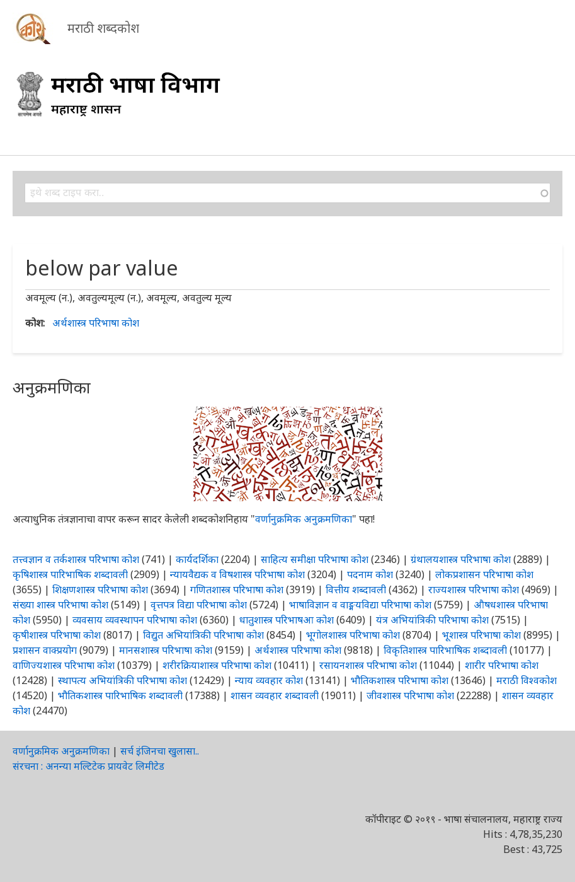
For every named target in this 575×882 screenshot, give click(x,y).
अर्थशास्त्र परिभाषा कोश (95, 323)
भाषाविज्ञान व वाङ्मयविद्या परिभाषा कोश (360, 605)
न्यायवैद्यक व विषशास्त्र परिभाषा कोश (237, 574)
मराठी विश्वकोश (526, 680)
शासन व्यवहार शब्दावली (275, 695)
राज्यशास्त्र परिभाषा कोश (473, 589)
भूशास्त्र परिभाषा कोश (481, 635)
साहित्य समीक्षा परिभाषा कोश (314, 559)
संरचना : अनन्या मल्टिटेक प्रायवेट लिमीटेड (88, 766)
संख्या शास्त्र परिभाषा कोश (60, 605)
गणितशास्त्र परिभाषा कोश (236, 589)
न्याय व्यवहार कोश (269, 680)
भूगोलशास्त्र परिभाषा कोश (353, 635)
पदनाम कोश (370, 574)
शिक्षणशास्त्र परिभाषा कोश (100, 589)
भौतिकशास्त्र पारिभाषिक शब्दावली (120, 695)
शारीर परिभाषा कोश (501, 665)
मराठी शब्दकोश (103, 28)
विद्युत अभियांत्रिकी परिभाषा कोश (203, 635)
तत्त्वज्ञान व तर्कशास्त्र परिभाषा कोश (76, 559)
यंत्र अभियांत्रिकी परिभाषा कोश (432, 620)
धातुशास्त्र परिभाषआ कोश (286, 620)
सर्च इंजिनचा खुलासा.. (159, 751)
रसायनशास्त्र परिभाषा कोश (368, 665)
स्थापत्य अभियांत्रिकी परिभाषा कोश (122, 680)
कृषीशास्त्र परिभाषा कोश (57, 635)
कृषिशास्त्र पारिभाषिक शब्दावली (70, 574)
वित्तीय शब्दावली (356, 589)
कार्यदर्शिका (197, 559)
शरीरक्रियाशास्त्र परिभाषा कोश (216, 665)
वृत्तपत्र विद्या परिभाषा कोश (199, 605)
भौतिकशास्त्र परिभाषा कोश (399, 680)
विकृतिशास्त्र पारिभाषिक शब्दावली (447, 650)
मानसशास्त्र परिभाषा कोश (165, 650)
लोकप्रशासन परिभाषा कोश (484, 574)
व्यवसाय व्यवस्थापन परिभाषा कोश (134, 620)
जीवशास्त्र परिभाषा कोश (410, 695)
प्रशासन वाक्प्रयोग (45, 650)
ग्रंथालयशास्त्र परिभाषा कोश (461, 559)
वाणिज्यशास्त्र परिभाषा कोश (64, 665)
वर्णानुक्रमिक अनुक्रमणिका (303, 519)
